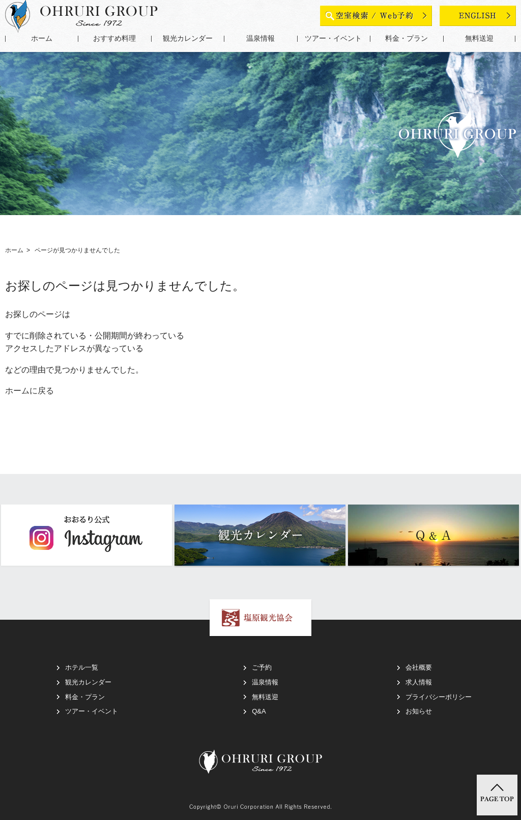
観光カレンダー (188, 38)
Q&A (259, 711)
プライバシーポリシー (439, 697)
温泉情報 (260, 38)
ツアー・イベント (333, 38)
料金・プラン (406, 38)
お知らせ (419, 711)
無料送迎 (479, 38)
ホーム (41, 38)
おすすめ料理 (114, 38)
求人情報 (419, 682)
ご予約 (262, 667)
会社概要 (419, 667)
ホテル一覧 (81, 667)
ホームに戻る (29, 390)
